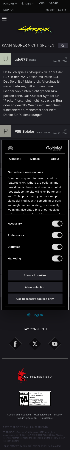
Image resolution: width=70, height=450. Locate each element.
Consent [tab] (15, 158)
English (35, 315)
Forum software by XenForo (32, 446)
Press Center (46, 418)
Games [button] (26, 3)
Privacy (58, 414)
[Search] (63, 45)
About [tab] (55, 158)
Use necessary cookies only (35, 298)
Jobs (41, 3)
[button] (4, 18)
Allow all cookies (35, 275)
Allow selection (35, 287)
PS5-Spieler (24, 131)
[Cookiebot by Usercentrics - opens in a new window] (47, 148)
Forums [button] (9, 3)
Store (53, 3)
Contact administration (19, 414)
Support (9, 9)
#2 (60, 132)
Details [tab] (35, 158)
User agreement (42, 414)
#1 (60, 60)
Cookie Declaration (27, 418)
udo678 (21, 59)
